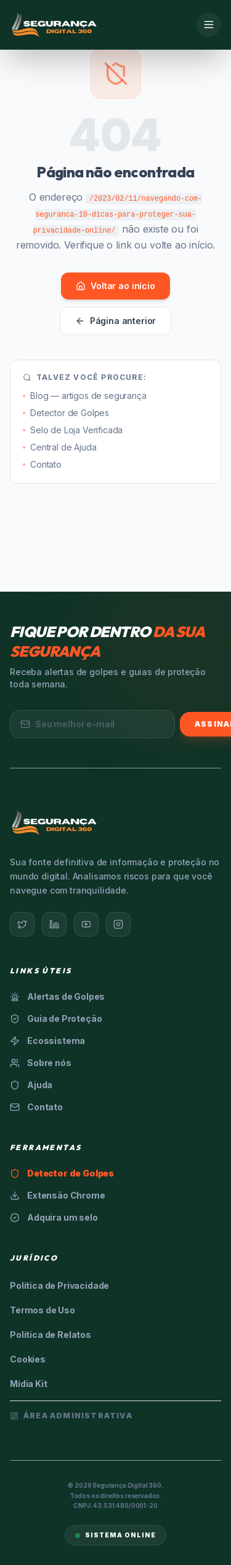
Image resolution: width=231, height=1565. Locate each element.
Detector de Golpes (66, 413)
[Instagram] (118, 924)
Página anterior (115, 320)
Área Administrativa (71, 1415)
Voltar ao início (115, 285)
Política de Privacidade (59, 1285)
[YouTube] (86, 924)
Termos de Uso (42, 1310)
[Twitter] (22, 924)
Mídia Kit (28, 1383)
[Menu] (209, 24)
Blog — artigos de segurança (85, 395)
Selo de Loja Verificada (73, 430)
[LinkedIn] (54, 924)
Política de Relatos (50, 1334)
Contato (42, 464)
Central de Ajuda (59, 447)
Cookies (28, 1359)
